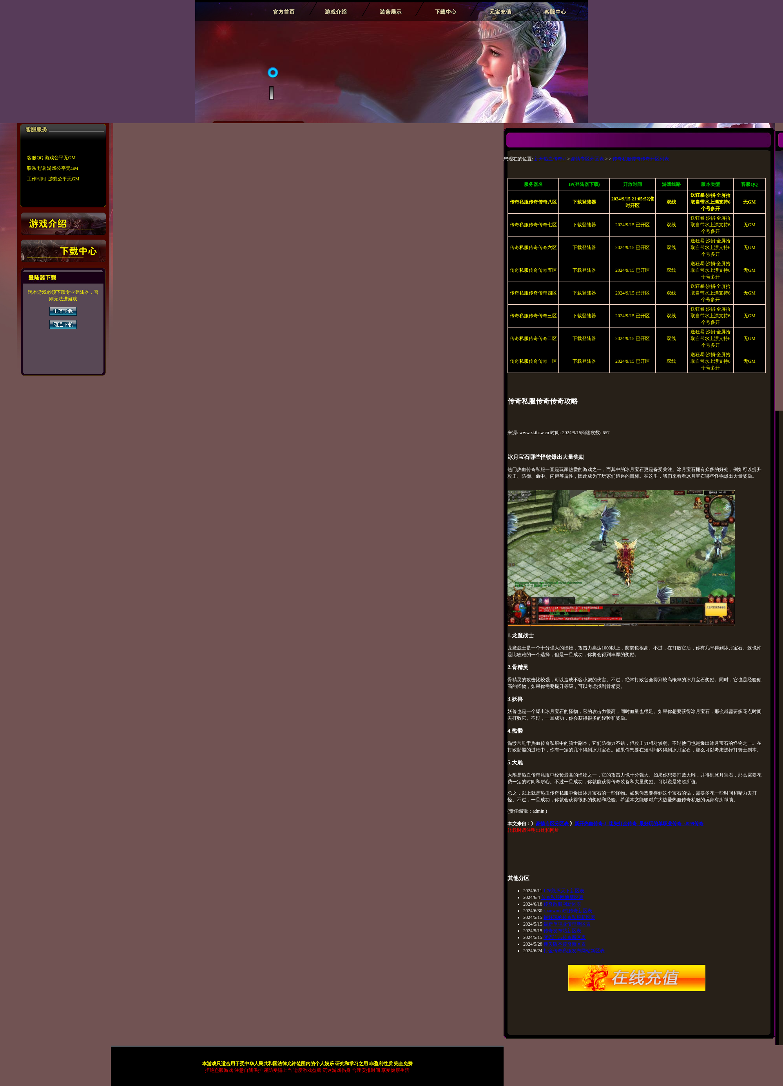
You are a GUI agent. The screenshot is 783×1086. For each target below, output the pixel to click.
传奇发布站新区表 (562, 930)
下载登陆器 (584, 224)
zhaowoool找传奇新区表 (568, 910)
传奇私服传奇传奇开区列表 (641, 159)
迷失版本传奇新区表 (565, 944)
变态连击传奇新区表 (565, 937)
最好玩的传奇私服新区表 (569, 917)
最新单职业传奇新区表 (567, 924)
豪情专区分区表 (587, 159)
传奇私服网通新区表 (562, 897)
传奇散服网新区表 (562, 904)
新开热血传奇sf (550, 159)
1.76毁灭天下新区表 (563, 890)
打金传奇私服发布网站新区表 (574, 950)
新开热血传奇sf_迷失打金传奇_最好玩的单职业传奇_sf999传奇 (639, 823)
